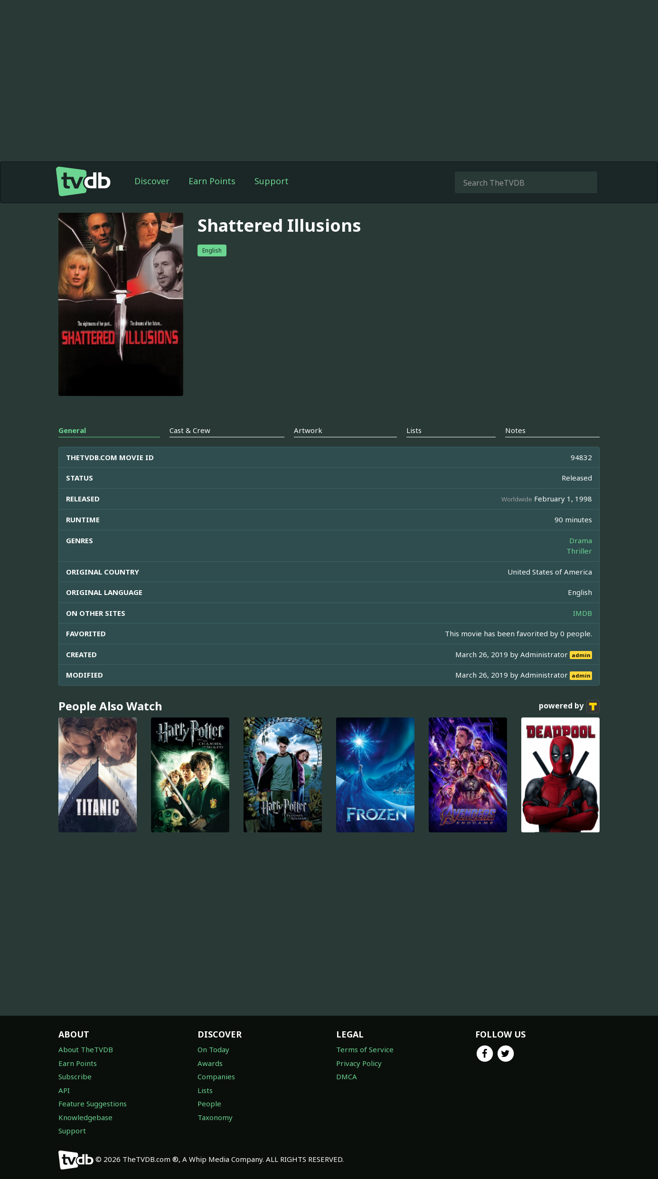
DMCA (346, 1076)
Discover (151, 181)
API (64, 1090)
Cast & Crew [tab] (189, 430)
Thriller (579, 551)
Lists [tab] (414, 430)
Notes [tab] (515, 430)
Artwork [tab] (308, 430)
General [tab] (72, 430)
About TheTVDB (85, 1049)
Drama (580, 540)
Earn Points (211, 181)
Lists (205, 1090)
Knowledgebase (85, 1117)
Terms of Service (365, 1049)
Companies (216, 1076)
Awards (210, 1063)
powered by (569, 706)
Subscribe (75, 1076)
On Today (213, 1049)
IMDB (582, 613)
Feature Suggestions (92, 1103)
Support (271, 181)
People (209, 1103)
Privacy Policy (359, 1063)
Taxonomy (215, 1117)
